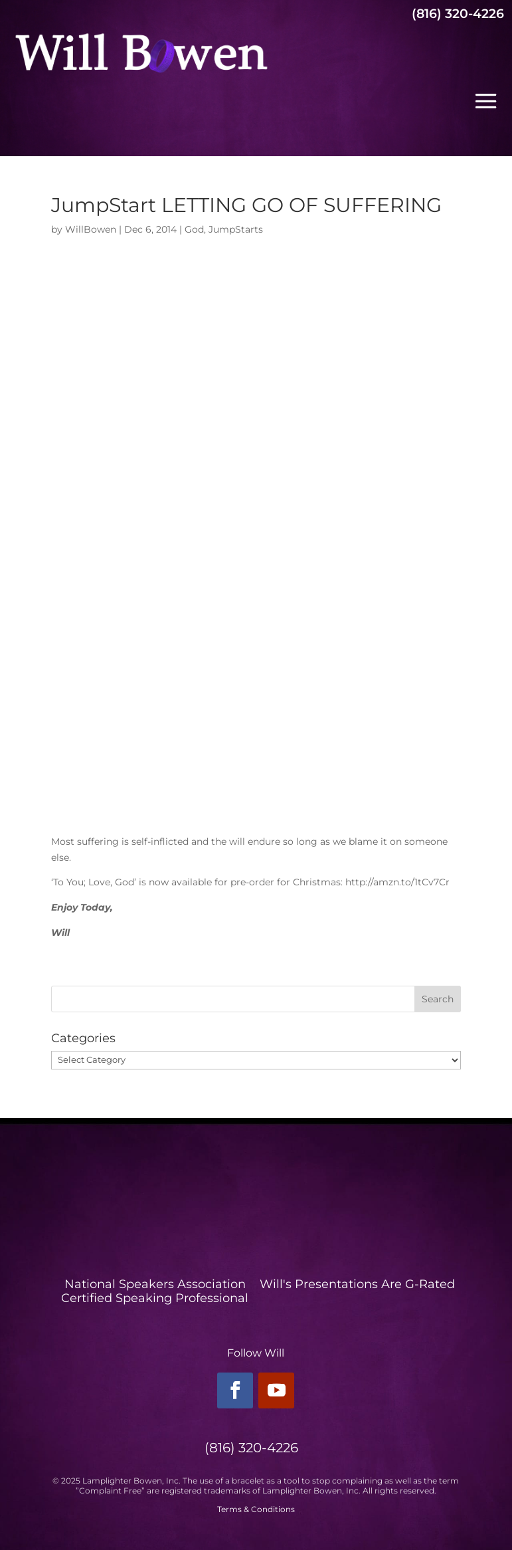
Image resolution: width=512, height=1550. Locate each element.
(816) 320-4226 (458, 13)
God (194, 229)
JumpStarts (236, 229)
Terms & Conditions (256, 1509)
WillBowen (90, 229)
